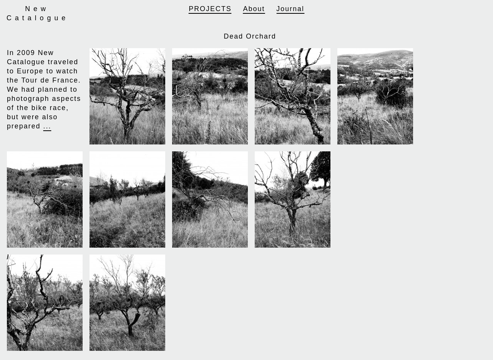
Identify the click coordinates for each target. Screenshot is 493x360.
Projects (210, 9)
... (47, 126)
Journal (290, 9)
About (254, 9)
